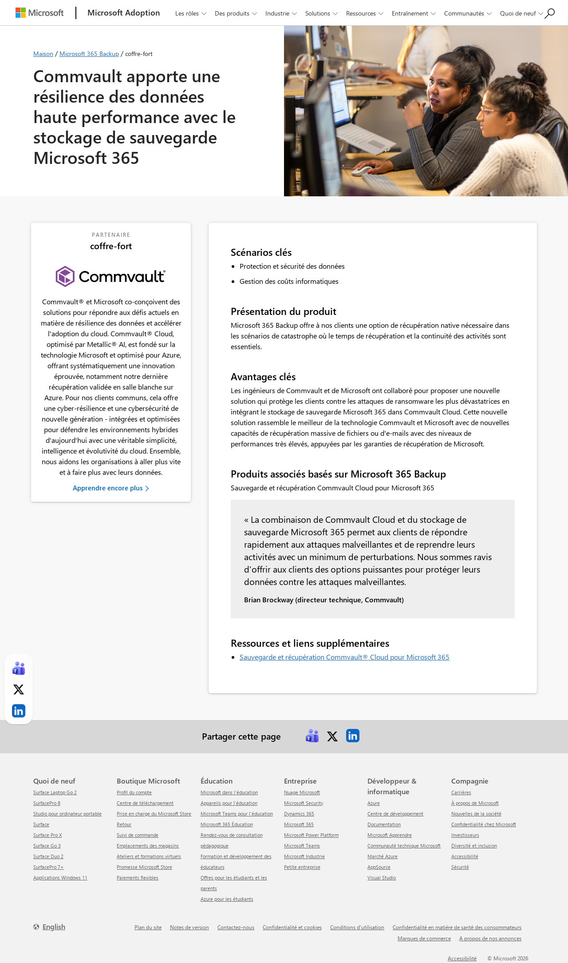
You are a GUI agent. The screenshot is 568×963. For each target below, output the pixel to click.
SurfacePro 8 (46, 803)
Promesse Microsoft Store (144, 867)
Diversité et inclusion (474, 845)
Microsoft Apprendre (389, 835)
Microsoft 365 (299, 824)
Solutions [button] (322, 13)
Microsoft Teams (302, 845)
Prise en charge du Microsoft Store (154, 813)
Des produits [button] (237, 13)
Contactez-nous (235, 927)
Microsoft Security (303, 803)
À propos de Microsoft (475, 803)
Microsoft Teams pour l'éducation (237, 813)
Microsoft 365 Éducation (227, 824)
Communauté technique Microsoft (404, 845)
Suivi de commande (137, 835)
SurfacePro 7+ (48, 867)
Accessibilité (464, 856)
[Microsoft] (39, 12)
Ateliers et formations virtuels (149, 856)
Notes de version (189, 927)
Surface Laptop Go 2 (55, 792)
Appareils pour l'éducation (229, 803)
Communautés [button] (468, 13)
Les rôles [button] (191, 13)
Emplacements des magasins (148, 845)
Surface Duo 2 (48, 856)
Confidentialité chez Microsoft (483, 824)
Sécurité (460, 867)
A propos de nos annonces (490, 938)
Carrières (461, 792)
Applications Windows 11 (60, 877)
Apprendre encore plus (107, 487)
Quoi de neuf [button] (522, 13)
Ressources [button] (365, 13)
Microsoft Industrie (304, 856)
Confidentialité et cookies (292, 927)
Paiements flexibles (137, 877)
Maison (43, 53)
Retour (124, 824)
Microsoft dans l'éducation (229, 792)
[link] (312, 735)
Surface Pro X (47, 835)
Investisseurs (465, 835)
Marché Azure (382, 856)
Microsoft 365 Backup (89, 53)
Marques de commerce (424, 938)
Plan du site (148, 927)
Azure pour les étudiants (227, 898)
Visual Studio (381, 877)
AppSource (378, 867)
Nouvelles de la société (476, 813)
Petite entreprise (302, 867)
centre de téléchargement (145, 803)
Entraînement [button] (415, 13)
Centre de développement (395, 813)
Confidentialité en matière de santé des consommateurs (457, 927)
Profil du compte (134, 792)
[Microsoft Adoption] (124, 12)
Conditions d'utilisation (357, 927)
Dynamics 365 (299, 813)
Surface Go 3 (47, 845)
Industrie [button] (282, 13)
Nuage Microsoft (302, 792)
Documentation (384, 824)
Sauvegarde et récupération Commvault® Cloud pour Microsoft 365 (345, 656)
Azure (373, 803)
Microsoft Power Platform (311, 835)
